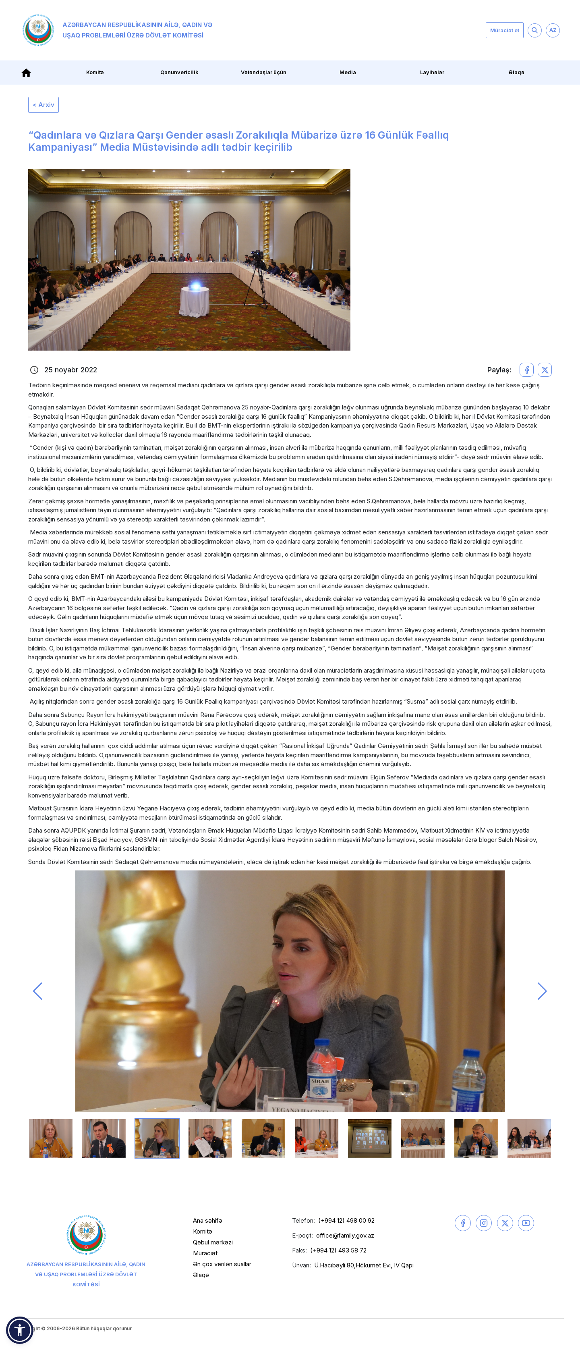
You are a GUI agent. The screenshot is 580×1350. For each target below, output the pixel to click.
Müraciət (205, 1253)
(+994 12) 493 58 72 (338, 1250)
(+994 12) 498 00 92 (346, 1220)
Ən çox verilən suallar (222, 1264)
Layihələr (432, 72)
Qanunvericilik (179, 72)
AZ (553, 30)
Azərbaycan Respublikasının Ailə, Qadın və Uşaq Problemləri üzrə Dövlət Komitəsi (117, 30)
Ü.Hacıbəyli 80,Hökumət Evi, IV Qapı (364, 1265)
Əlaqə (516, 72)
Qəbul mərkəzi (213, 1242)
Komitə (95, 72)
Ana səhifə (207, 1220)
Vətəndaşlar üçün (263, 72)
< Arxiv (43, 104)
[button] (37, 991)
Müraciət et (504, 30)
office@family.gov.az (345, 1235)
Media (348, 72)
